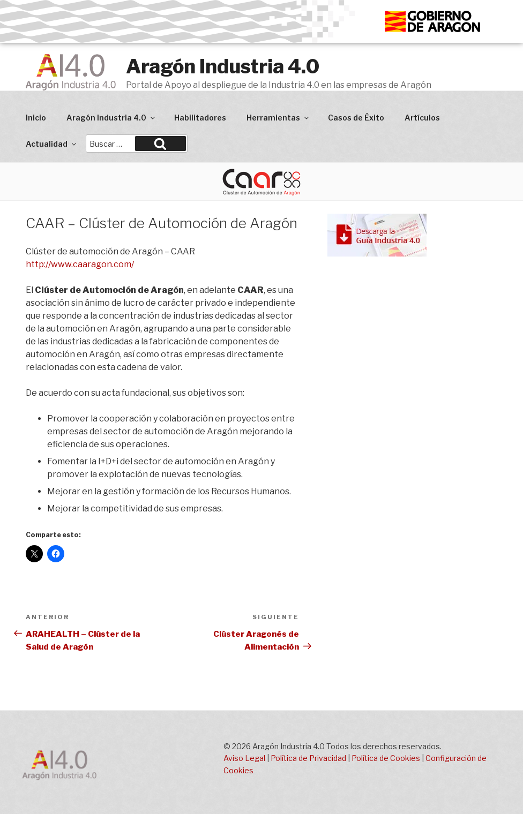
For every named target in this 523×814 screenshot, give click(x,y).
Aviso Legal (244, 758)
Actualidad (52, 143)
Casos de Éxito (356, 117)
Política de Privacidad (308, 758)
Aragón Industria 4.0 (222, 66)
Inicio (36, 117)
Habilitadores (200, 117)
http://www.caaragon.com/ (80, 264)
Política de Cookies (386, 758)
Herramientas (278, 117)
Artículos (422, 117)
